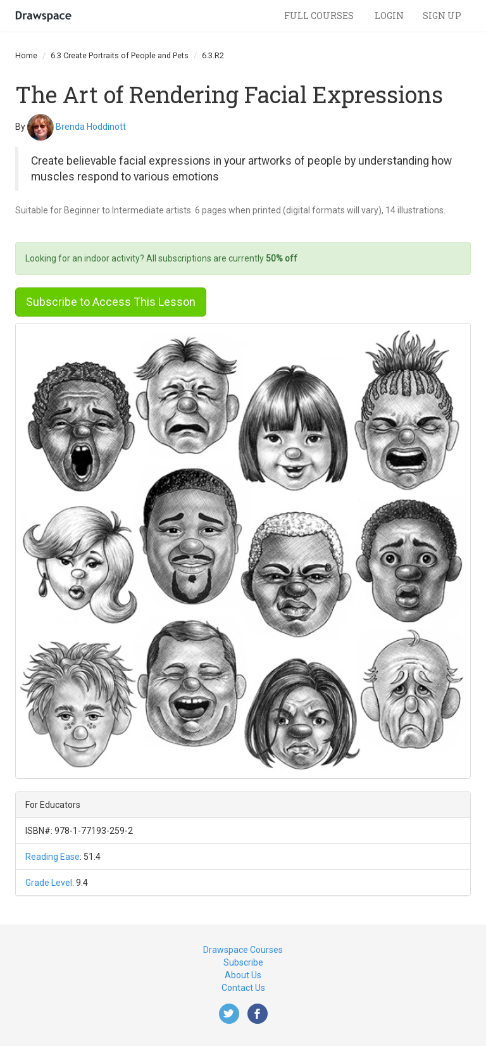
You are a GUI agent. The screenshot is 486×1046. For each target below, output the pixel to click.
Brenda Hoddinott (91, 126)
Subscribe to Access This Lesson (111, 301)
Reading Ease (52, 857)
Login (389, 15)
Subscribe (243, 962)
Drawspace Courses (243, 950)
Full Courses (320, 15)
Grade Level (48, 883)
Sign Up (442, 15)
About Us (243, 975)
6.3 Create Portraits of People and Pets (120, 55)
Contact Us (243, 988)
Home (26, 55)
